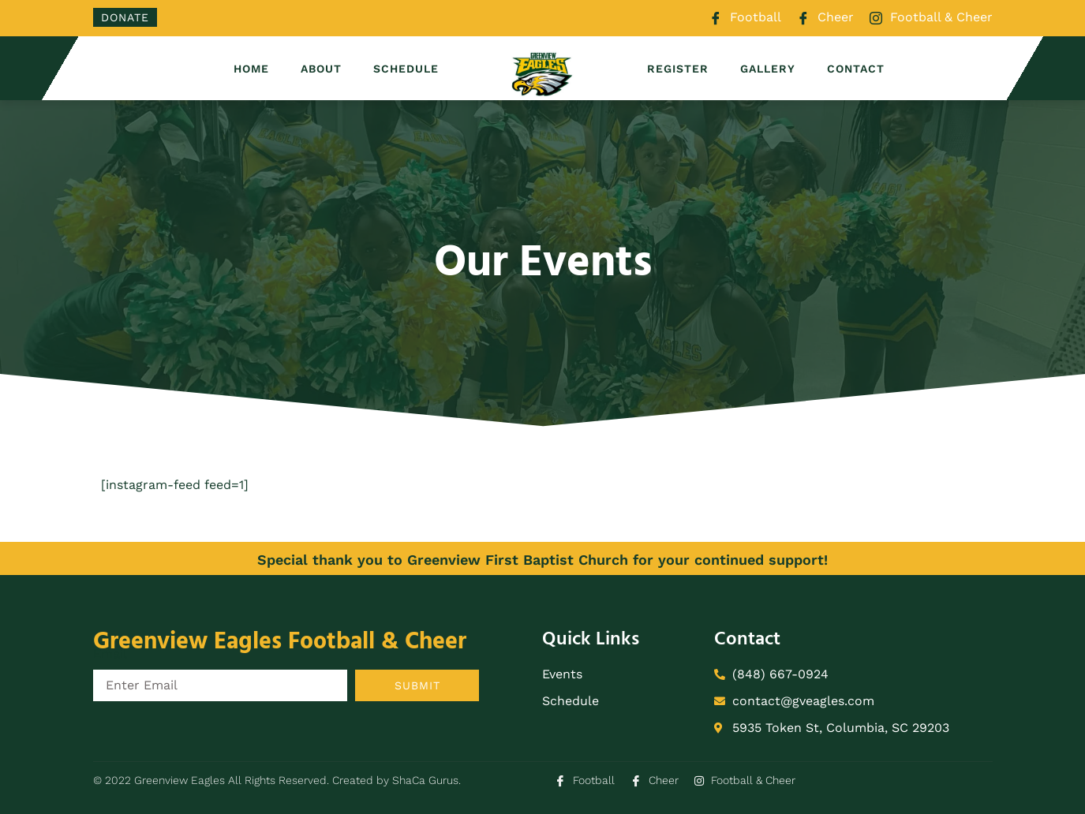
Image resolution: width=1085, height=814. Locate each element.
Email (110, 653)
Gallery (767, 68)
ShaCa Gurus (425, 780)
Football (745, 18)
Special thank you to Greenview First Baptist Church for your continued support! (542, 559)
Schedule (406, 68)
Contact (856, 68)
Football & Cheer (931, 18)
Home (251, 68)
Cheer (825, 18)
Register (678, 68)
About (321, 68)
